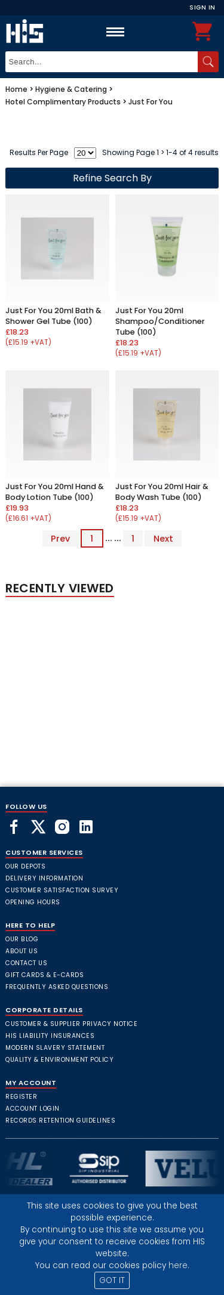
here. (178, 1265)
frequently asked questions (56, 986)
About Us (21, 951)
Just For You (150, 102)
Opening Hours (32, 902)
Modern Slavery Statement (55, 1047)
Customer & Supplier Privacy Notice (71, 1023)
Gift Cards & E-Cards (44, 975)
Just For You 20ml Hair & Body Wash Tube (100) (161, 491)
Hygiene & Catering (71, 89)
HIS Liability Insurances (49, 1035)
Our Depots (25, 866)
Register (21, 1096)
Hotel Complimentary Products (63, 102)
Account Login (32, 1108)
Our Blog (21, 939)
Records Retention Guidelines (60, 1120)
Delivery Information (44, 878)
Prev (60, 538)
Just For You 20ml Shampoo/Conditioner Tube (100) (160, 321)
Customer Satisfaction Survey (61, 890)
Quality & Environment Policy (59, 1059)
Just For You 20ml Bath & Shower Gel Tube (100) (53, 315)
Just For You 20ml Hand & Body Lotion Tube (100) (54, 491)
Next (163, 538)
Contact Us (26, 963)
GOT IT (112, 1280)
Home (16, 89)
